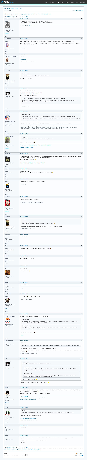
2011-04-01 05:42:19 (24, 234)
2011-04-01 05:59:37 (24, 245)
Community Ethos (33, 418)
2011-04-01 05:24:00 (24, 168)
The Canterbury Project (44, 14)
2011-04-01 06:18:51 (24, 282)
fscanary (27, 147)
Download (82, 2)
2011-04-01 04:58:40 (24, 133)
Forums (57, 2)
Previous (9, 16)
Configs (42, 162)
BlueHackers (22, 147)
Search (12, 8)
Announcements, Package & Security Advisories (22, 14)
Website (7, 33)
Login (21, 8)
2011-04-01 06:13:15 (24, 266)
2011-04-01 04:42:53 (24, 88)
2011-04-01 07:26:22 (24, 358)
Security (72, 2)
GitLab (66, 2)
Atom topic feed (80, 453)
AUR (77, 2)
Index (5, 8)
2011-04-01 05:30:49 (24, 216)
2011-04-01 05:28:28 (24, 196)
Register (16, 8)
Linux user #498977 (24, 396)
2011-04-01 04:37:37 (24, 53)
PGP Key (22, 335)
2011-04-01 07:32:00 (24, 387)
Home (46, 2)
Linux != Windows (23, 162)
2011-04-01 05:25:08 (24, 179)
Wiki (62, 2)
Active (76, 10)
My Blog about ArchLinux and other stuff (28, 399)
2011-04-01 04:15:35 (24, 18)
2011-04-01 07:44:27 (24, 435)
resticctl (31, 147)
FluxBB (81, 455)
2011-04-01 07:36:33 (24, 425)
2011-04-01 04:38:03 (24, 70)
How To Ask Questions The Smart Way (43, 145)
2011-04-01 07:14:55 (24, 340)
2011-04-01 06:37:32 (24, 293)
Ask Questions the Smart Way (34, 162)
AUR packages (31, 25)
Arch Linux (7, 2)
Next (27, 16)
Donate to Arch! (23, 59)
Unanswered (80, 10)
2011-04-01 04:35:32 (24, 38)
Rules (8, 8)
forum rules (27, 418)
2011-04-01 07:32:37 (24, 407)
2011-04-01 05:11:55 (24, 153)
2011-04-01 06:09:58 (24, 255)
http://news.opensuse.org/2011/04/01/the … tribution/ (31, 92)
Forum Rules (31, 145)
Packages (52, 2)
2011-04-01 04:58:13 (24, 111)
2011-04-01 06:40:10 (24, 313)
